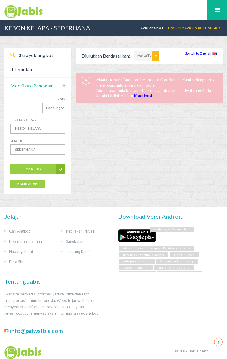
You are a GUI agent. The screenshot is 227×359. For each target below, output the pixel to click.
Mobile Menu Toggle (217, 10)
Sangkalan (74, 241)
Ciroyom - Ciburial (135, 267)
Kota (61, 99)
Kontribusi (143, 95)
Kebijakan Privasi (80, 231)
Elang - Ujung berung (173, 267)
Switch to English (201, 53)
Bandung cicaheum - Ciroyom (143, 254)
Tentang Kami (78, 251)
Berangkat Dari (24, 120)
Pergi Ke (17, 141)
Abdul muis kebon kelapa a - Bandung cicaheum (156, 248)
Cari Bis (33, 169)
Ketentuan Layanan (25, 241)
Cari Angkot (152, 28)
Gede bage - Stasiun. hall (172, 229)
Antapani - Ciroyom (136, 261)
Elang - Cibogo (184, 254)
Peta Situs (17, 261)
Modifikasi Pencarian (31, 85)
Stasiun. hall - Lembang (177, 261)
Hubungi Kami (21, 251)
